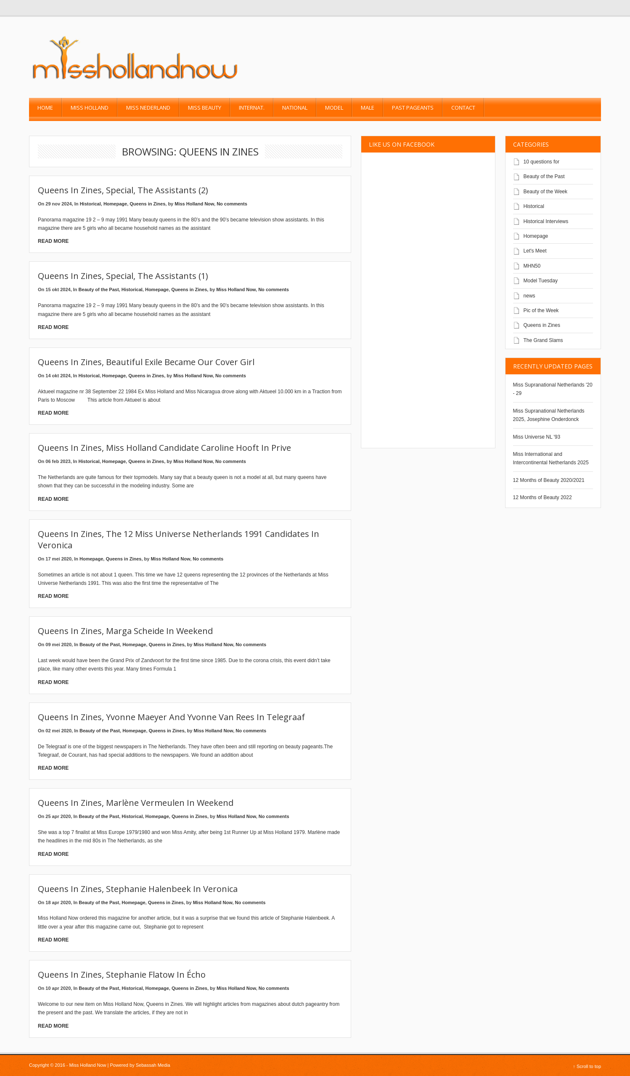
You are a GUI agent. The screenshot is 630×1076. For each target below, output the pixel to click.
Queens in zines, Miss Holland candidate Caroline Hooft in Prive (164, 447)
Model (334, 107)
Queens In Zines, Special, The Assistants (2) (123, 190)
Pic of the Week (541, 310)
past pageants (413, 107)
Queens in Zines (147, 203)
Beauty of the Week (546, 192)
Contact (463, 107)
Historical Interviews (546, 221)
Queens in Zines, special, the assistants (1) (123, 275)
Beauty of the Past (99, 289)
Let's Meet (535, 251)
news (529, 296)
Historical (90, 203)
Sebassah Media (153, 1065)
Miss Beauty (204, 107)
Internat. (252, 107)
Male (367, 107)
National (294, 107)
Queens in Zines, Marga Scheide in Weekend (125, 631)
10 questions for (541, 162)
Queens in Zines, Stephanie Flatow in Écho (122, 974)
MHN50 (532, 266)
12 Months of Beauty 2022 (542, 497)
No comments (232, 203)
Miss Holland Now (194, 203)
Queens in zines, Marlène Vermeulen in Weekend (135, 802)
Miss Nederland (148, 107)
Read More (53, 241)
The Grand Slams (543, 340)
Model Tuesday (541, 281)
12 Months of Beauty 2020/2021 (549, 480)
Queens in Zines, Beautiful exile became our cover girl (146, 362)
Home (45, 107)
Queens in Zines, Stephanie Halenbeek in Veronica (138, 888)
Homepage (115, 203)
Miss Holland (90, 107)
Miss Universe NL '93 (537, 437)
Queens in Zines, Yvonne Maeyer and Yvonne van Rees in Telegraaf (171, 717)
